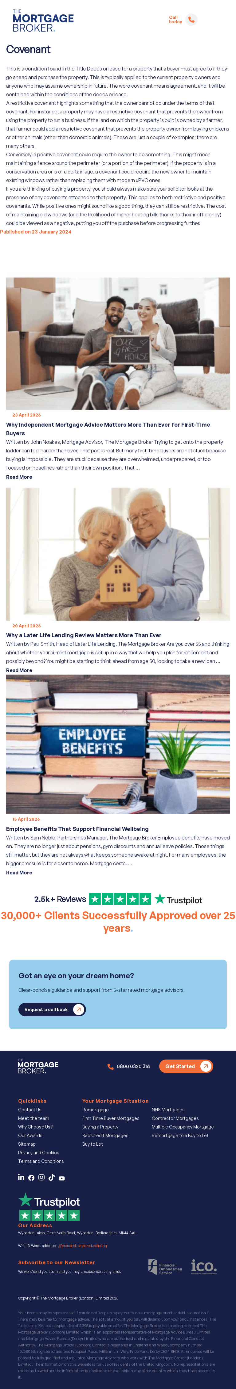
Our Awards (30, 1135)
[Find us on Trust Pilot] (118, 900)
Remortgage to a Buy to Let (180, 1135)
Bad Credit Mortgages (105, 1135)
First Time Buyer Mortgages (111, 1118)
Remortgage (95, 1109)
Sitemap (27, 1144)
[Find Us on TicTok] (54, 1179)
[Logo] (43, 21)
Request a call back (46, 1009)
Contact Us (29, 1109)
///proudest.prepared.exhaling (82, 1245)
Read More (19, 477)
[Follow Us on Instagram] (43, 1179)
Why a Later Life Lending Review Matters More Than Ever (84, 635)
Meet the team (33, 1118)
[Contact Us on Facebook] (33, 1179)
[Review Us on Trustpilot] (49, 1206)
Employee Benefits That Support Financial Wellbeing (77, 828)
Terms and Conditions (41, 1161)
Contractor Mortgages (175, 1118)
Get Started (180, 1066)
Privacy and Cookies (38, 1152)
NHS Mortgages (168, 1109)
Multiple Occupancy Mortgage (183, 1126)
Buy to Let (92, 1144)
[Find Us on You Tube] (63, 1179)
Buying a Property (100, 1126)
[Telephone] (191, 19)
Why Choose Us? (35, 1126)
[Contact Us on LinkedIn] (22, 1179)
